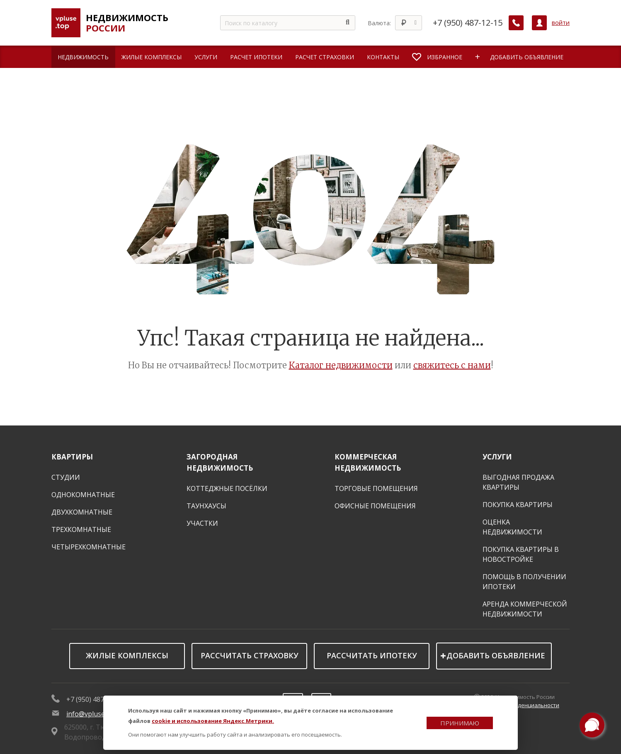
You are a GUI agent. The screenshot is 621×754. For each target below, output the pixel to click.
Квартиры (72, 457)
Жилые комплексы (127, 655)
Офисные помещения (375, 505)
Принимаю (459, 723)
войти (561, 23)
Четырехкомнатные (88, 546)
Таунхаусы (206, 505)
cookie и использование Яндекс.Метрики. (213, 721)
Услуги (497, 457)
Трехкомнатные (81, 529)
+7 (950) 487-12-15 (467, 23)
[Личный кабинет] (539, 22)
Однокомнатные (83, 494)
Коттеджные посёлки (227, 488)
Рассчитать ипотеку (372, 655)
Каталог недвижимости (341, 365)
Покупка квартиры (518, 504)
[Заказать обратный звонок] (516, 22)
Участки (202, 523)
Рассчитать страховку (249, 655)
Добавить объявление (495, 655)
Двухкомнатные (81, 512)
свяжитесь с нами (452, 365)
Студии (65, 477)
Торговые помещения (376, 488)
